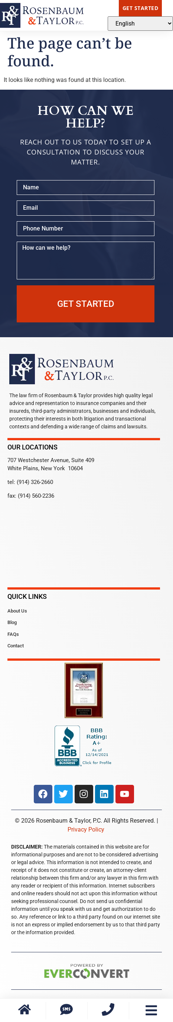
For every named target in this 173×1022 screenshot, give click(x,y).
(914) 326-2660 (35, 482)
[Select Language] (140, 23)
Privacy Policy (86, 829)
